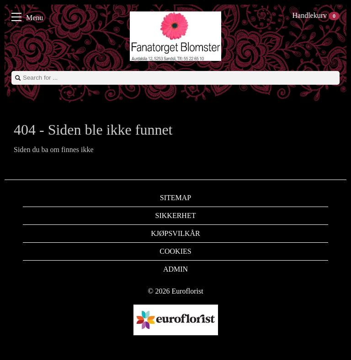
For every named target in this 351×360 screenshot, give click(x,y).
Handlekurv (316, 15)
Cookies (175, 251)
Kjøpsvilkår (175, 233)
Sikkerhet (175, 215)
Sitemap (175, 198)
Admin (175, 269)
